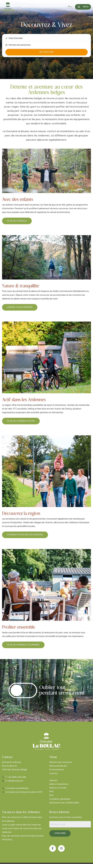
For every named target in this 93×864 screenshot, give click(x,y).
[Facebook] (52, 848)
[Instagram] (61, 848)
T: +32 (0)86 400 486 (15, 777)
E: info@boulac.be (14, 781)
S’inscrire (60, 833)
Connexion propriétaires (17, 788)
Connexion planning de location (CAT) (23, 792)
